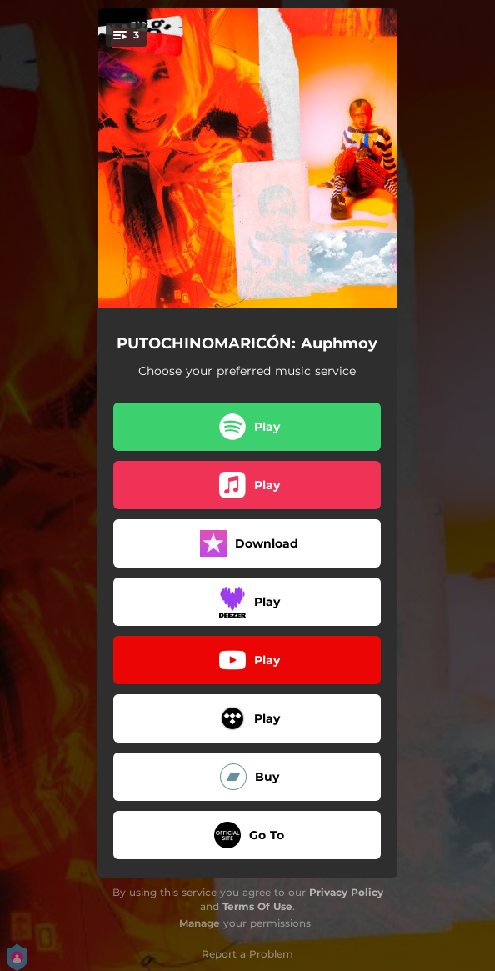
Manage (199, 923)
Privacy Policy (346, 892)
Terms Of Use (257, 906)
